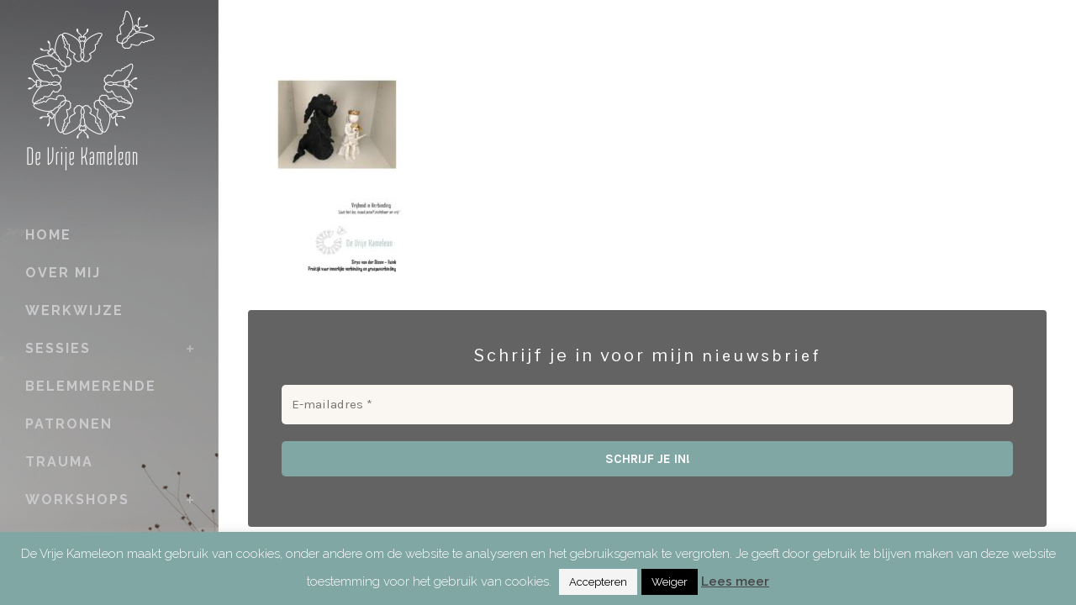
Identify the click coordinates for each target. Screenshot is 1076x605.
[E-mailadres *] (647, 404)
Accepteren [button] (598, 582)
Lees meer (735, 581)
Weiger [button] (669, 582)
